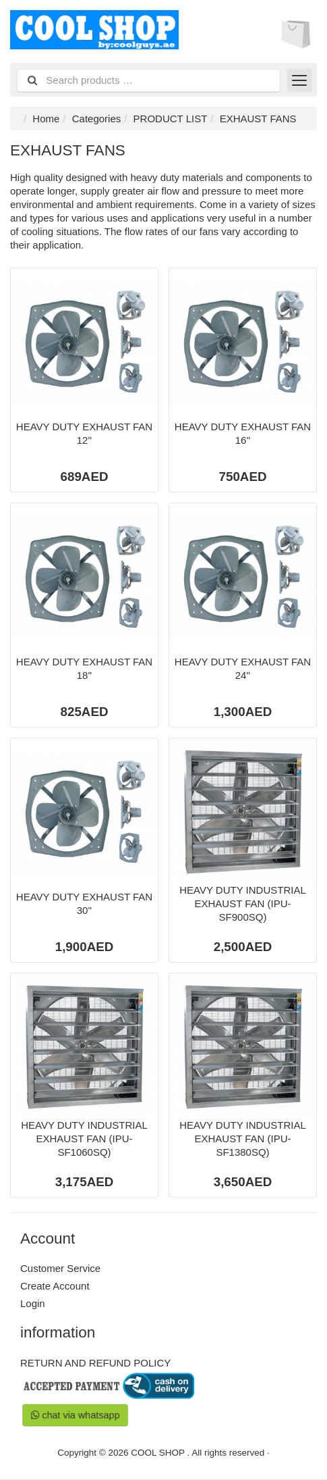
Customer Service (60, 1268)
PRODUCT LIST (170, 118)
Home (45, 118)
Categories (96, 118)
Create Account (55, 1286)
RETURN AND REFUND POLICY (95, 1363)
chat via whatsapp (75, 1415)
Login (32, 1303)
